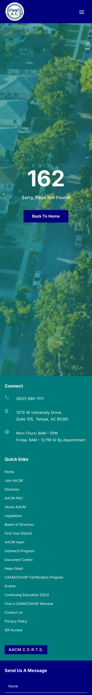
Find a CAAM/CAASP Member (29, 603)
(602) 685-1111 (30, 398)
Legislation (13, 516)
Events (10, 586)
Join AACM (14, 480)
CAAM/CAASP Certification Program (34, 577)
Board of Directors (19, 524)
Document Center (19, 560)
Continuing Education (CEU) (27, 595)
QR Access (13, 630)
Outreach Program (19, 551)
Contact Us (14, 612)
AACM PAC (14, 498)
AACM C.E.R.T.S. (26, 649)
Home (9, 472)
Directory (12, 489)
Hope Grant (14, 568)
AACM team (14, 542)
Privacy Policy (16, 621)
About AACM (15, 507)
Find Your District (18, 533)
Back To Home (46, 216)
